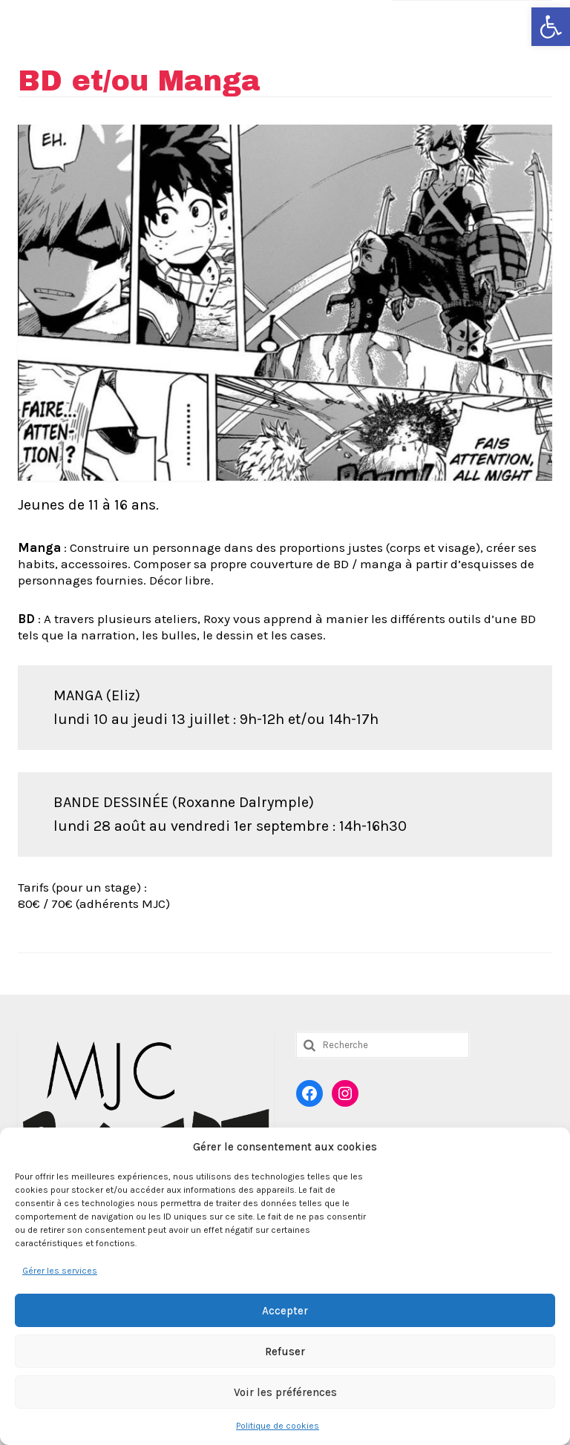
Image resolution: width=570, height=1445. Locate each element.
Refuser (285, 1351)
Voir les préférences (285, 1392)
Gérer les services (59, 1270)
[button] (550, 26)
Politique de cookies (277, 1426)
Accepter (285, 1310)
